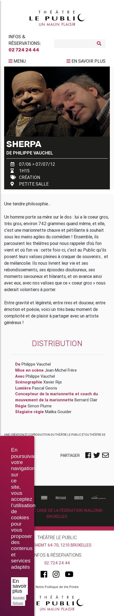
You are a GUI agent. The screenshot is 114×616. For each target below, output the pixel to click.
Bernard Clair (86, 399)
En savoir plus (19, 586)
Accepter (19, 597)
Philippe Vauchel (33, 153)
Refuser (18, 603)
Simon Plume (40, 406)
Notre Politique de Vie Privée (57, 587)
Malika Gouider (58, 411)
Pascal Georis (44, 388)
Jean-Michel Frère (61, 370)
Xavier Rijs (52, 382)
